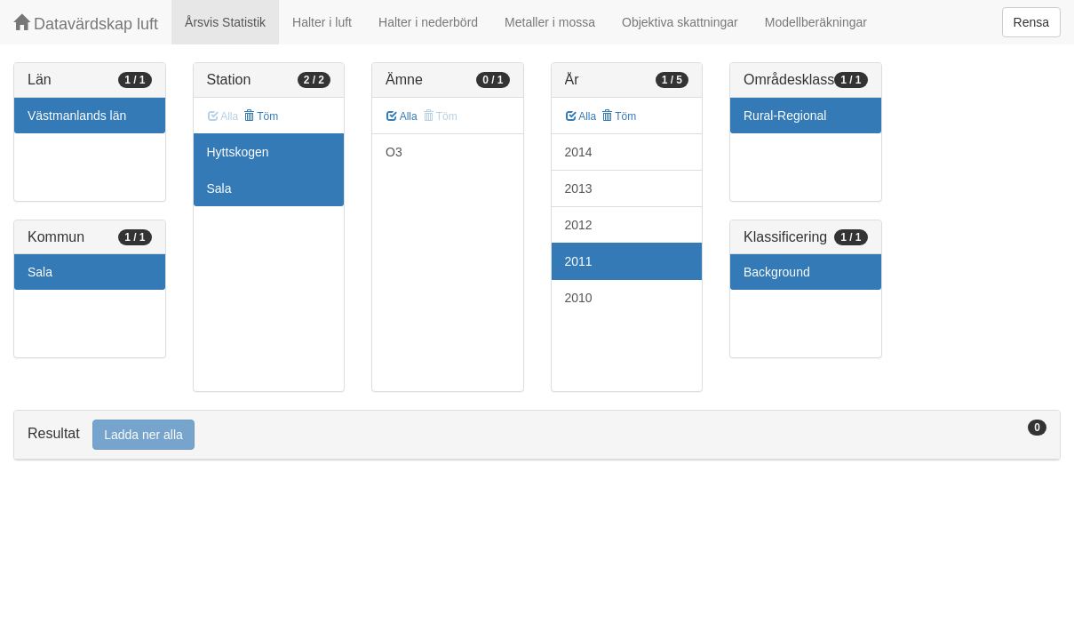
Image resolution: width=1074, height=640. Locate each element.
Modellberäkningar (816, 22)
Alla (402, 116)
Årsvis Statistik (225, 22)
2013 (579, 188)
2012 (579, 225)
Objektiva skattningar (680, 22)
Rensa (1031, 22)
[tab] (537, 435)
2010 (579, 298)
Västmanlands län (77, 115)
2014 (579, 152)
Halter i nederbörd (428, 22)
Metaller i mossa (550, 22)
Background (777, 272)
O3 (394, 152)
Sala (40, 272)
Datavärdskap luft (85, 23)
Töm (260, 116)
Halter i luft (322, 22)
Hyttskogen (238, 152)
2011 (579, 261)
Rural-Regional (785, 115)
